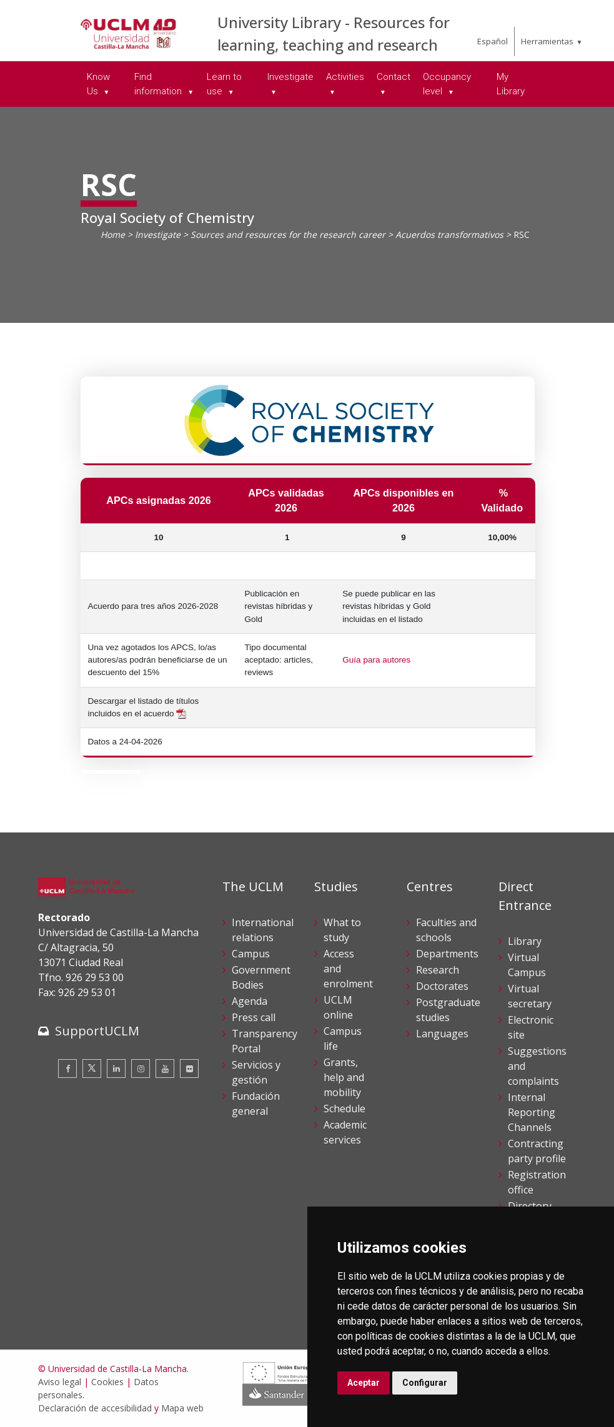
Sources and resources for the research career (288, 234)
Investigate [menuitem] (290, 76)
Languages (442, 1033)
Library (525, 941)
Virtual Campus (527, 965)
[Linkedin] (116, 1068)
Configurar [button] (424, 1383)
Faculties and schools (446, 930)
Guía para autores (376, 659)
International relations (263, 930)
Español (492, 41)
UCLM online (338, 1007)
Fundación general (256, 1103)
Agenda (249, 1001)
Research (437, 970)
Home (113, 234)
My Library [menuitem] (511, 84)
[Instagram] (140, 1068)
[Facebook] (67, 1068)
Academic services (345, 1132)
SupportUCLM (97, 1030)
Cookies (107, 1382)
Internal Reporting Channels (531, 1112)
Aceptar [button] (363, 1383)
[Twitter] (91, 1068)
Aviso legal (59, 1382)
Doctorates (442, 986)
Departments (447, 953)
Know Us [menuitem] (98, 84)
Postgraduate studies (448, 1009)
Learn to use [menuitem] (224, 84)
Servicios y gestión (256, 1072)
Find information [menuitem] (159, 84)
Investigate (158, 234)
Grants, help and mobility (344, 1077)
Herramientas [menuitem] (547, 41)
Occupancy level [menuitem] (447, 84)
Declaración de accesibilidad (95, 1408)
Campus (251, 953)
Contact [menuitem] (393, 76)
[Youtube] (165, 1068)
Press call (253, 1017)
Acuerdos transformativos (449, 234)
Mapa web (182, 1408)
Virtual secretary (530, 996)
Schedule (344, 1108)
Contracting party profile (537, 1151)
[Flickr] (189, 1068)
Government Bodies (261, 977)
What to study (342, 930)
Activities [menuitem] (345, 76)
